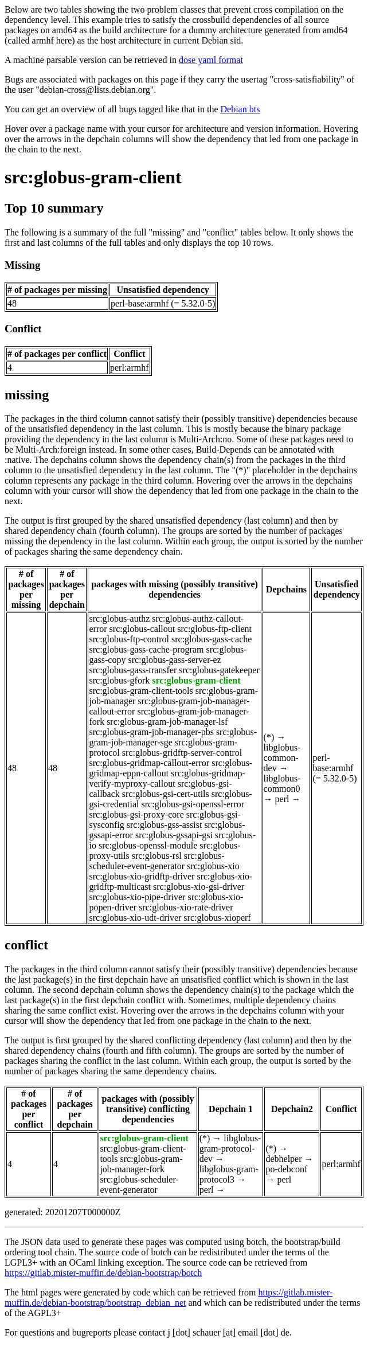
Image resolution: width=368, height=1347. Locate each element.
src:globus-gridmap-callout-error (149, 763)
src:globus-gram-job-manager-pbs (151, 732)
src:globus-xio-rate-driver (186, 907)
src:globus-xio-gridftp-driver (141, 876)
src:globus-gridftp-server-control (182, 752)
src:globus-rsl (157, 856)
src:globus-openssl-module (148, 845)
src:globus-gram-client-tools (141, 691)
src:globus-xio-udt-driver (135, 917)
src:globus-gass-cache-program (146, 649)
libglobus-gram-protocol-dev (230, 1148)
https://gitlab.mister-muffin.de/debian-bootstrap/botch (103, 1273)
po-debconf (286, 1169)
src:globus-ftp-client (214, 629)
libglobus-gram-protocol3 (229, 1174)
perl (282, 799)
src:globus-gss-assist (164, 825)
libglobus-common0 (282, 783)
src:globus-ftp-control (129, 639)
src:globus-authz (119, 618)
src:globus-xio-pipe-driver (137, 897)
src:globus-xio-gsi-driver (198, 887)
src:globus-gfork (119, 680)
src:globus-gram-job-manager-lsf (167, 721)
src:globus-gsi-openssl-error (193, 804)
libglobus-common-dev (282, 758)
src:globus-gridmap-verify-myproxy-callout (167, 778)
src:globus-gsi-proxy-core (136, 814)
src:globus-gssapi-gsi (174, 835)
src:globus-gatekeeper (219, 670)
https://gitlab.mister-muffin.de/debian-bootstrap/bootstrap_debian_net (168, 1297)
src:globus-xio (213, 866)
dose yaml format (211, 60)
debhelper (283, 1159)
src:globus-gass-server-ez (174, 660)
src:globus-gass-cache (211, 639)
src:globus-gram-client (93, 177)
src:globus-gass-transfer (133, 670)
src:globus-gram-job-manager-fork (141, 1164)
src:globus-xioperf (216, 917)
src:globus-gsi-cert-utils (165, 794)
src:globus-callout (142, 629)
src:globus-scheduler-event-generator (156, 861)
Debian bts (240, 109)
